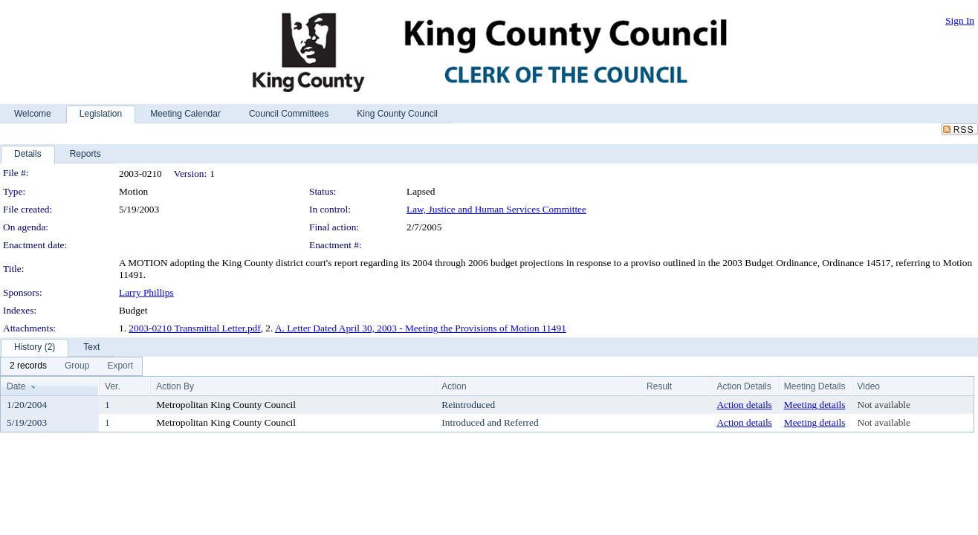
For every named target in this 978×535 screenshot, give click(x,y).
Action (453, 386)
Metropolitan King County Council (226, 404)
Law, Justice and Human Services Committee (496, 209)
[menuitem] (28, 366)
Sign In (959, 20)
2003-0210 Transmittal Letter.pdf (194, 328)
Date (16, 386)
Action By (175, 386)
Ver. (112, 386)
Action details (743, 404)
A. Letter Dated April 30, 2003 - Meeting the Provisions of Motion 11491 (420, 328)
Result (659, 386)
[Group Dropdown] (77, 366)
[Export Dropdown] (120, 366)
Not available (884, 404)
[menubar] (71, 366)
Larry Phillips (146, 292)
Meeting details (815, 404)
